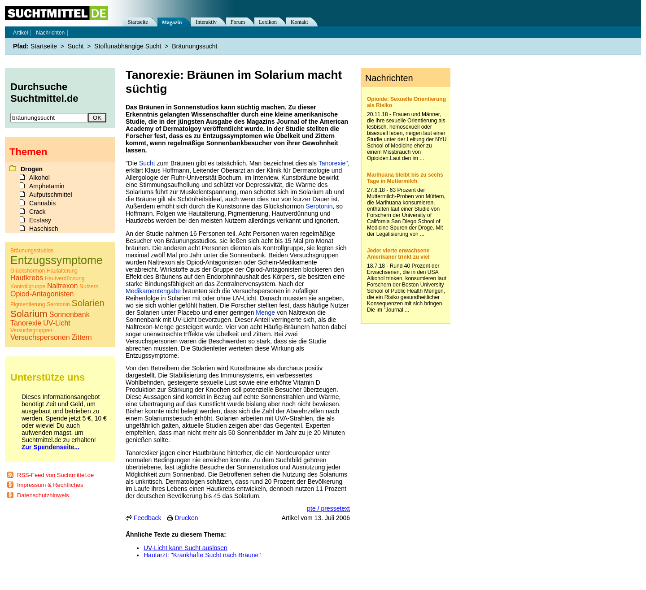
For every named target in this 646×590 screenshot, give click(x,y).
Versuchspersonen (40, 337)
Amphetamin (47, 186)
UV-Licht (56, 323)
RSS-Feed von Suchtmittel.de (55, 475)
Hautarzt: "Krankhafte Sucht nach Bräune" (202, 555)
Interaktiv (206, 22)
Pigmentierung (27, 304)
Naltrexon (62, 286)
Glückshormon (27, 271)
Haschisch (43, 228)
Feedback (147, 517)
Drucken (186, 517)
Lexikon (268, 22)
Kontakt (299, 22)
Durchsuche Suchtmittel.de (44, 92)
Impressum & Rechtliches (50, 485)
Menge (265, 312)
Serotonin (319, 206)
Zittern (81, 337)
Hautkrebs (26, 278)
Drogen (32, 169)
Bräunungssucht (194, 46)
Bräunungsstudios (31, 250)
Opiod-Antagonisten (42, 294)
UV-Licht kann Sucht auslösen (185, 547)
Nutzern (88, 286)
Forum (238, 22)
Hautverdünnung (65, 278)
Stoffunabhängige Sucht (127, 46)
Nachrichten (50, 33)
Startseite (138, 22)
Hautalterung (62, 271)
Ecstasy (40, 220)
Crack (37, 211)
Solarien (88, 303)
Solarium (29, 313)
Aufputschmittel (50, 194)
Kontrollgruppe (27, 286)
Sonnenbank (69, 314)
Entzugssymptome (56, 260)
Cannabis (42, 203)
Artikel (20, 33)
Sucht (147, 163)
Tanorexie (332, 163)
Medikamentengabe (153, 291)
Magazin (172, 22)
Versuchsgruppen (31, 330)
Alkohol (39, 177)
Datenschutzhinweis (43, 495)
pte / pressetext (328, 508)
